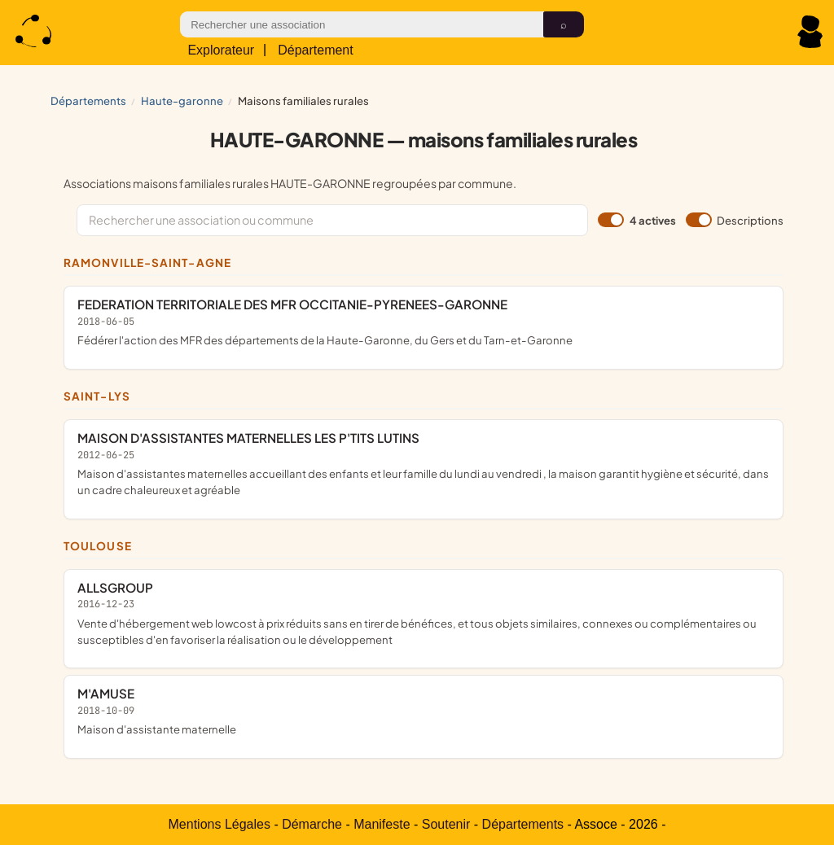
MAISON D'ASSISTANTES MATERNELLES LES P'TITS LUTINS (423, 463)
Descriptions (735, 219)
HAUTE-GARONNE (182, 100)
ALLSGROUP (423, 613)
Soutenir (446, 824)
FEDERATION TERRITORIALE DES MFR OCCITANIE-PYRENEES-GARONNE (423, 322)
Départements (88, 100)
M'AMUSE (423, 711)
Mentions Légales (219, 824)
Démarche (312, 824)
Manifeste (381, 824)
